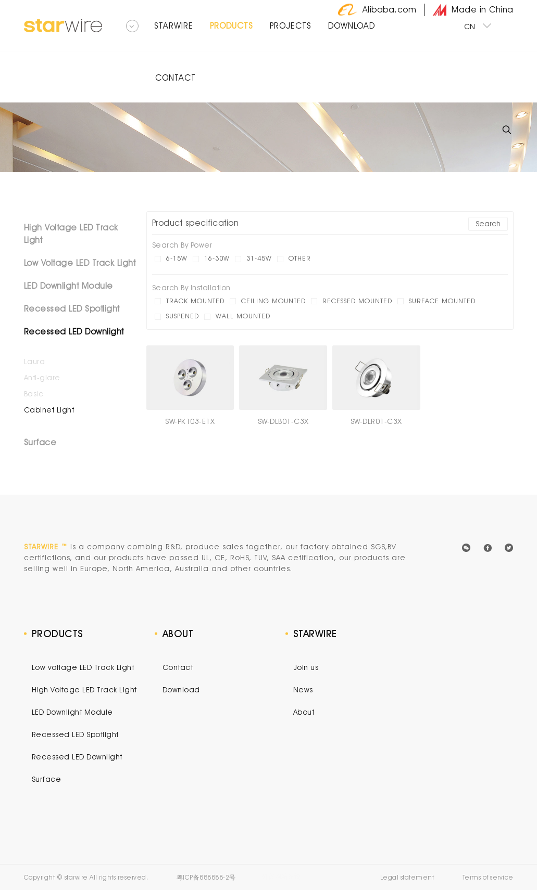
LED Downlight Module (68, 286)
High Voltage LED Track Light (71, 234)
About (304, 712)
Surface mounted (442, 300)
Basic (34, 394)
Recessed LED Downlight (74, 332)
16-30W (217, 258)
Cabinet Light (49, 410)
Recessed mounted (357, 300)
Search (488, 224)
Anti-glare (42, 377)
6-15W (177, 258)
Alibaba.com (377, 10)
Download (181, 690)
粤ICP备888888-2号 (206, 877)
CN (478, 25)
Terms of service (488, 877)
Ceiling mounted (273, 300)
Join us (306, 667)
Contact (178, 667)
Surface (40, 442)
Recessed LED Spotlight (72, 309)
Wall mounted (243, 316)
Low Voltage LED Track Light (80, 263)
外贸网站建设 (281, 876)
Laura (34, 361)
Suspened (182, 316)
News (303, 690)
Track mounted (195, 300)
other (300, 258)
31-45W (259, 258)
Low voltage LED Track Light (83, 667)
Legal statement (407, 877)
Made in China (473, 10)
